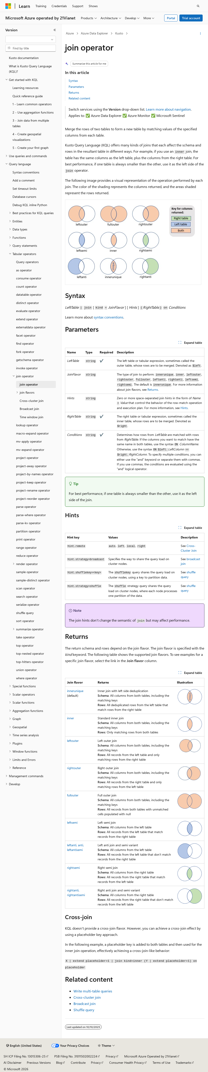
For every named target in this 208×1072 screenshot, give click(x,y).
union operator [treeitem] (26, 670)
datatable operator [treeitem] (29, 294)
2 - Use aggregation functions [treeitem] (33, 112)
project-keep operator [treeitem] (31, 482)
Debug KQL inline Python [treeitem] (30, 205)
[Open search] (198, 6)
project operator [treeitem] (27, 458)
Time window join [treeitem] (31, 417)
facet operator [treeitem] (26, 335)
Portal (171, 18)
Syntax (73, 80)
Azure (70, 33)
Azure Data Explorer (94, 33)
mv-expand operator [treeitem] (30, 449)
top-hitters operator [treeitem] (30, 662)
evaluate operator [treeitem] (28, 311)
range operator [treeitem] (26, 547)
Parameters (76, 86)
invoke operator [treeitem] (27, 368)
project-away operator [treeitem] (31, 466)
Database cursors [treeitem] (24, 196)
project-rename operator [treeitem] (33, 490)
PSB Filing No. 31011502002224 (75, 1056)
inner (70, 718)
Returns (74, 92)
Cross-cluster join (87, 997)
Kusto (119, 33)
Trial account (191, 18)
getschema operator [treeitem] (30, 360)
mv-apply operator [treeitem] (29, 441)
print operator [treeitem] (25, 539)
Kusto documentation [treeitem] (24, 58)
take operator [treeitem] (25, 637)
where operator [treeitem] (26, 678)
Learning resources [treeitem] (25, 88)
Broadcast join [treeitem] (29, 409)
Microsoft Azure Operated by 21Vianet (150, 1056)
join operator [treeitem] (29, 384)
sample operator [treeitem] (27, 572)
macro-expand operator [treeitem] (32, 433)
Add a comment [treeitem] (24, 180)
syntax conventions (108, 317)
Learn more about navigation (168, 109)
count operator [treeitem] (26, 286)
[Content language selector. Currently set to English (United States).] (24, 1045)
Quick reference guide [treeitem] (28, 96)
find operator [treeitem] (25, 343)
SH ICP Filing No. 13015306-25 (25, 1056)
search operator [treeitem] (27, 596)
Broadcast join (85, 1003)
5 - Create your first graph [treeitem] (30, 148)
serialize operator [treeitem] (27, 604)
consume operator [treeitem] (28, 278)
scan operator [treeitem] (25, 588)
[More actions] (200, 33)
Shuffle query (84, 1009)
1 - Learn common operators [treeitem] (32, 104)
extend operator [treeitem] (27, 319)
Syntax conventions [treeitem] (26, 172)
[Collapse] (54, 30)
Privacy (111, 1056)
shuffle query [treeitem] (25, 613)
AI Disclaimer (12, 1062)
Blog (59, 1062)
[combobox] (30, 39)
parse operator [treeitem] (26, 506)
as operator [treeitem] (24, 270)
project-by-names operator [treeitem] (34, 474)
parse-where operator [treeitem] (31, 515)
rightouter (74, 768)
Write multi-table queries (93, 991)
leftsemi (72, 822)
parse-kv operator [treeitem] (28, 523)
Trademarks (183, 1062)
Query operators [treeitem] (27, 262)
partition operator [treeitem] (28, 531)
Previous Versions (39, 1062)
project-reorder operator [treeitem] (33, 498)
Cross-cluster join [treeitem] (32, 401)
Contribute (78, 1062)
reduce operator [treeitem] (27, 555)
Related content (79, 98)
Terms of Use (161, 1062)
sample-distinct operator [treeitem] (33, 580)
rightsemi (73, 867)
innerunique (75, 691)
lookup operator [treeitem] (27, 425)
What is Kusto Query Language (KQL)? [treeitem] (30, 69)
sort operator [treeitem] (25, 621)
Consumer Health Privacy (126, 1062)
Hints (184, 408)
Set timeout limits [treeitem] (25, 188)
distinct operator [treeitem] (27, 303)
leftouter (73, 741)
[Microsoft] (8, 6)
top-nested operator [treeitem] (30, 653)
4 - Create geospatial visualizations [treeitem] (27, 137)
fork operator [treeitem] (25, 352)
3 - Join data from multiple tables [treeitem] (31, 123)
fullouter (72, 795)
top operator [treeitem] (25, 645)
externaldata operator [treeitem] (31, 327)
